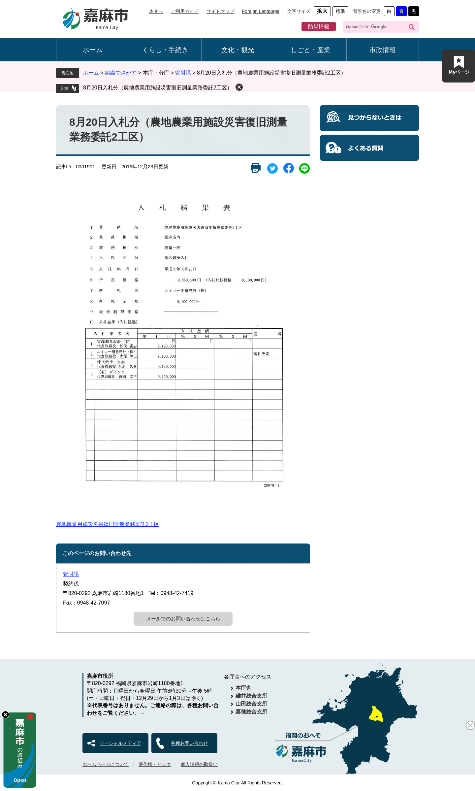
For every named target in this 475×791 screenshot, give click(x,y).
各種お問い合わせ (189, 743)
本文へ (156, 11)
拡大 (322, 11)
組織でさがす (121, 73)
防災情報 (318, 26)
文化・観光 (237, 49)
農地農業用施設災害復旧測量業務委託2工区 (107, 524)
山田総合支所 (251, 704)
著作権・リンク (155, 764)
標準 (340, 11)
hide (5, 714)
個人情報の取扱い (199, 764)
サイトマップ (220, 11)
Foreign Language (261, 11)
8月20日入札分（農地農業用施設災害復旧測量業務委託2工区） (157, 87)
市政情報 (382, 49)
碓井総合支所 (251, 696)
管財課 (183, 73)
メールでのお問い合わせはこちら (183, 618)
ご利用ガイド (185, 11)
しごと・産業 (310, 49)
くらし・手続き (165, 49)
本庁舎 (243, 688)
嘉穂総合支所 (251, 711)
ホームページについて (105, 764)
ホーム (93, 49)
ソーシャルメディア (120, 743)
